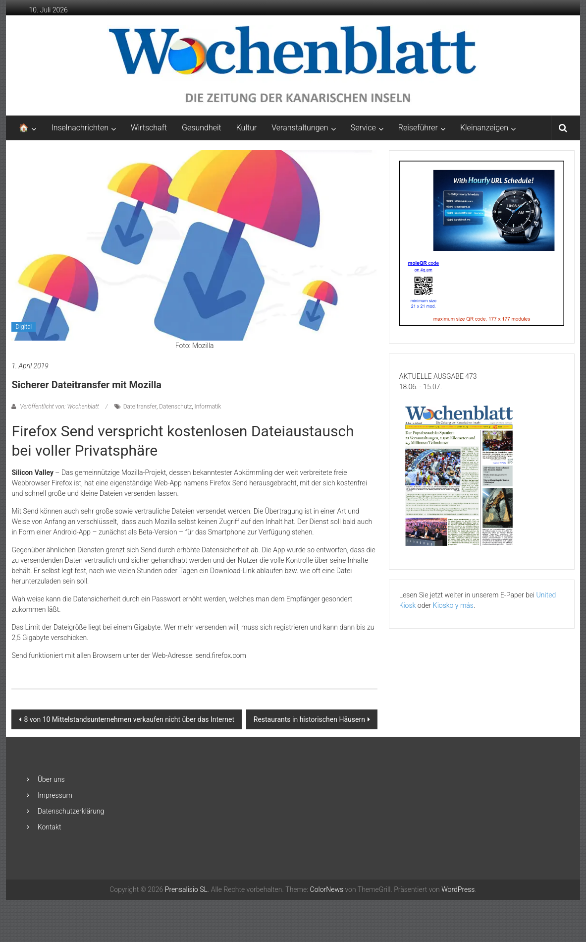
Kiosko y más (453, 605)
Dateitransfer (140, 406)
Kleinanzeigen (484, 127)
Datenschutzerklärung (71, 811)
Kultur (246, 127)
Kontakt (49, 827)
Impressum (55, 795)
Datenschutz (175, 406)
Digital (23, 326)
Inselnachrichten (79, 127)
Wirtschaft (149, 127)
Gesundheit (201, 127)
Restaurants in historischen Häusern (309, 719)
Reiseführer (418, 127)
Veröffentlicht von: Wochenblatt (59, 406)
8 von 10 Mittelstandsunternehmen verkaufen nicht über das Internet (129, 719)
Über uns (51, 779)
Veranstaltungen (299, 127)
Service (363, 127)
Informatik (207, 406)
